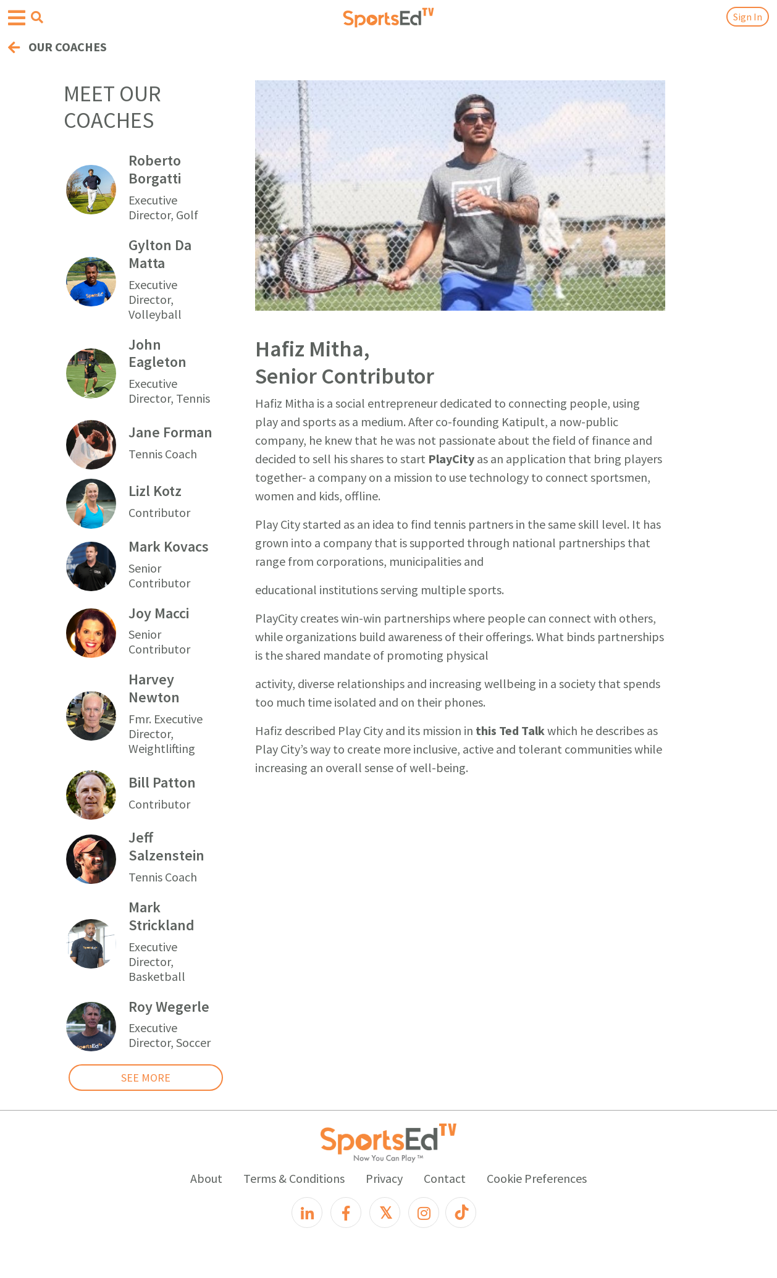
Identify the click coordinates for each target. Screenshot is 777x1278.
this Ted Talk (510, 730)
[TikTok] (460, 1212)
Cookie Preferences (537, 1178)
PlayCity (451, 458)
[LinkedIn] (307, 1212)
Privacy (384, 1178)
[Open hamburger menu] (16, 18)
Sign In (747, 17)
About (206, 1178)
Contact (445, 1178)
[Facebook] (345, 1212)
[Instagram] (423, 1212)
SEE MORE (145, 1077)
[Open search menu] (37, 17)
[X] (384, 1212)
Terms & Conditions (294, 1178)
